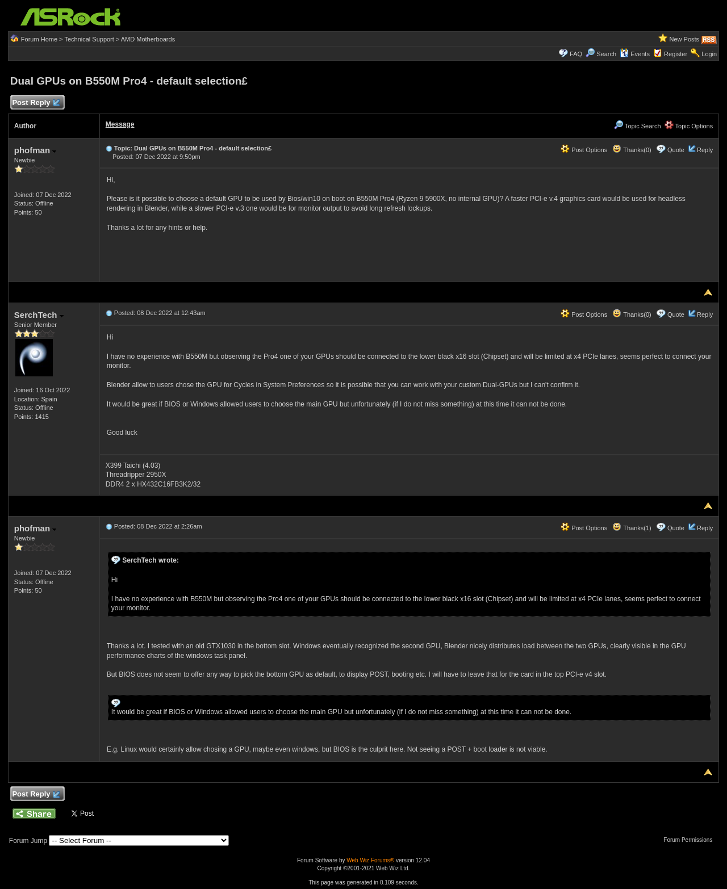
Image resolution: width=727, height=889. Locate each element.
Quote (675, 149)
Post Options (584, 149)
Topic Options (689, 126)
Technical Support (89, 39)
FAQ (576, 54)
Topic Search (637, 126)
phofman (35, 150)
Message (120, 124)
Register (675, 54)
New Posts (685, 39)
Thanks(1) (631, 528)
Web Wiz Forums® (370, 860)
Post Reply (35, 103)
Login (709, 54)
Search (606, 54)
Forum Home (39, 39)
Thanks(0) (631, 149)
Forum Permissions (690, 840)
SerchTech (39, 315)
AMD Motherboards (148, 39)
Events (635, 54)
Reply (705, 149)
